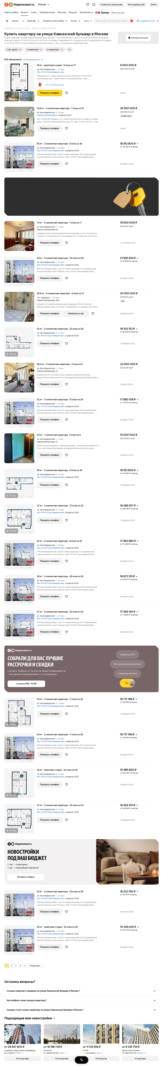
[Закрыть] (157, 21)
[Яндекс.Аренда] (102, 12)
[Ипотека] (62, 12)
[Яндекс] (6, 5)
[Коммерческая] (47, 12)
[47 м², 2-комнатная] (20, 520)
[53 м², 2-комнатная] (20, 906)
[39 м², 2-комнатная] (20, 591)
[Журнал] (73, 12)
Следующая (35, 966)
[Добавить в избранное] (66, 93)
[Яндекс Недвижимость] (21, 5)
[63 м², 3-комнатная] (20, 273)
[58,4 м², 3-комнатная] (20, 379)
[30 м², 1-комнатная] (20, 449)
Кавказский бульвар (46, 229)
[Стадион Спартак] (117, 12)
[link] (154, 4)
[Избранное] (87, 4)
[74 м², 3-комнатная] (20, 237)
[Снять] (34, 12)
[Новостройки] (12, 12)
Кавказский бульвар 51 (47, 115)
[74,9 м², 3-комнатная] (20, 123)
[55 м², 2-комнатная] (20, 158)
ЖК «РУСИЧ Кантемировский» (50, 72)
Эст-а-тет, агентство (55, 85)
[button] (93, 4)
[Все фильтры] (7, 21)
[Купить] (25, 12)
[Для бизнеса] (86, 12)
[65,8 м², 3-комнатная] (20, 308)
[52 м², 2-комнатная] (20, 343)
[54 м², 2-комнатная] (20, 714)
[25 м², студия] (20, 84)
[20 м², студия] (20, 941)
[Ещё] (69, 49)
